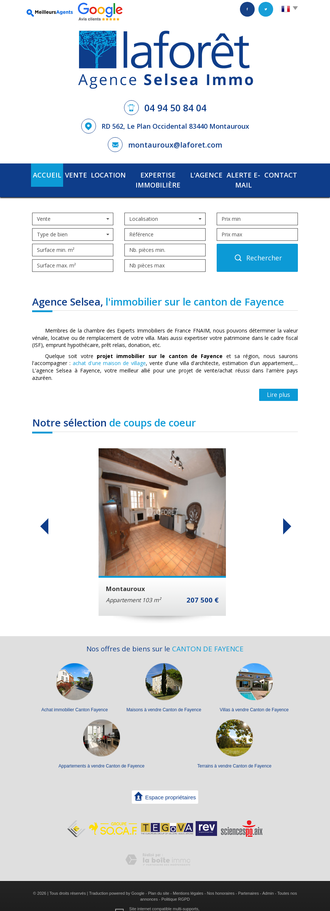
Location (102, 174)
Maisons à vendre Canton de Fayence (163, 697)
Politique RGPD (175, 886)
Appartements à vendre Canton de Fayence (102, 754)
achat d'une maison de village (109, 350)
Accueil (46, 174)
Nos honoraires (221, 881)
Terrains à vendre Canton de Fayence (234, 754)
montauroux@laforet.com (175, 145)
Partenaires (248, 881)
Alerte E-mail (242, 174)
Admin (268, 881)
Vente (72, 174)
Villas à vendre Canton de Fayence (254, 697)
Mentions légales (188, 881)
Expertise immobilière (153, 174)
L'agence (204, 174)
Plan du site (158, 881)
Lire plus (278, 383)
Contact (281, 174)
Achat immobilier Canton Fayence (74, 697)
